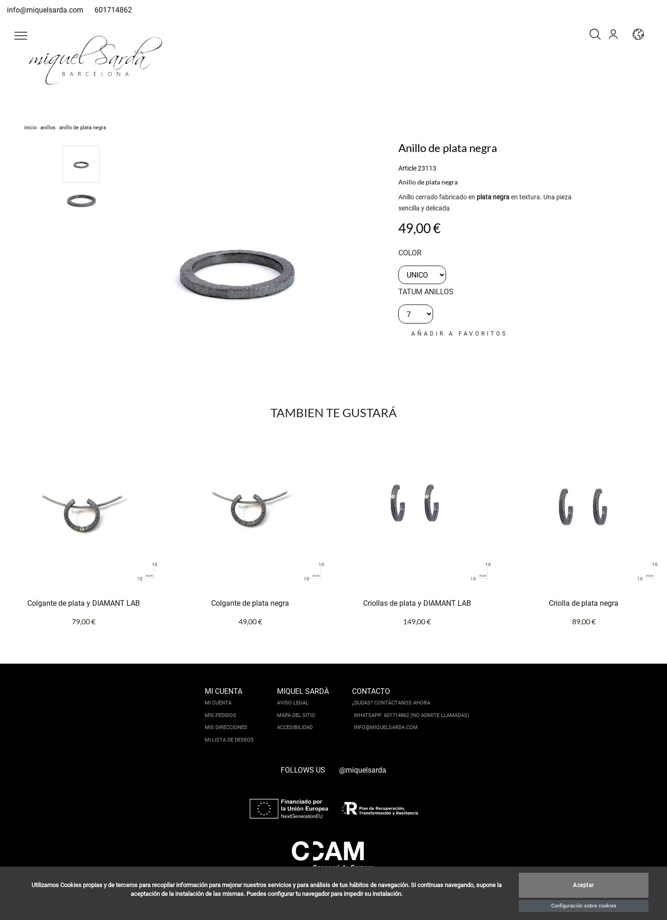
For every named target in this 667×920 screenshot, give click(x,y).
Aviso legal (292, 703)
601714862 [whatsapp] (113, 10)
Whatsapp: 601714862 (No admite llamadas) (411, 715)
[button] (21, 36)
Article (407, 168)
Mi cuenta (218, 703)
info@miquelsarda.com (45, 10)
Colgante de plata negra (250, 603)
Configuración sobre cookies (584, 906)
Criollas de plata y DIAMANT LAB (417, 603)
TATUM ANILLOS (425, 291)
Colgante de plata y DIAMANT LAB (83, 603)
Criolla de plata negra (583, 603)
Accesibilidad (295, 727)
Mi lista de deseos (229, 740)
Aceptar (583, 885)
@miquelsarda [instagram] (362, 770)
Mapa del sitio (296, 715)
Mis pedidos (220, 715)
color (410, 252)
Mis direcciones (226, 727)
